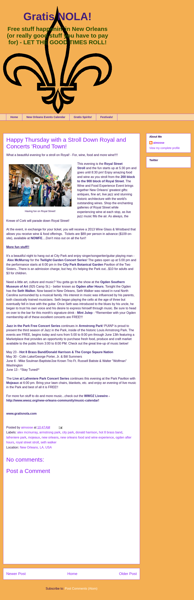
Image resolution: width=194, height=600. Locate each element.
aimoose (158, 142)
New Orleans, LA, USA (36, 447)
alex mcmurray (27, 432)
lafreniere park (16, 437)
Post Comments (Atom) (81, 588)
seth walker (48, 442)
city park (68, 432)
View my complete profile (164, 148)
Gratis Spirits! (83, 117)
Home (14, 117)
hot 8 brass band (110, 432)
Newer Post (16, 574)
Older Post (128, 574)
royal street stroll (27, 442)
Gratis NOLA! (57, 16)
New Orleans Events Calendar (45, 117)
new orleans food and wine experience (87, 437)
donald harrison (86, 432)
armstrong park (50, 432)
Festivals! (106, 117)
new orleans (50, 437)
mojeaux (34, 437)
